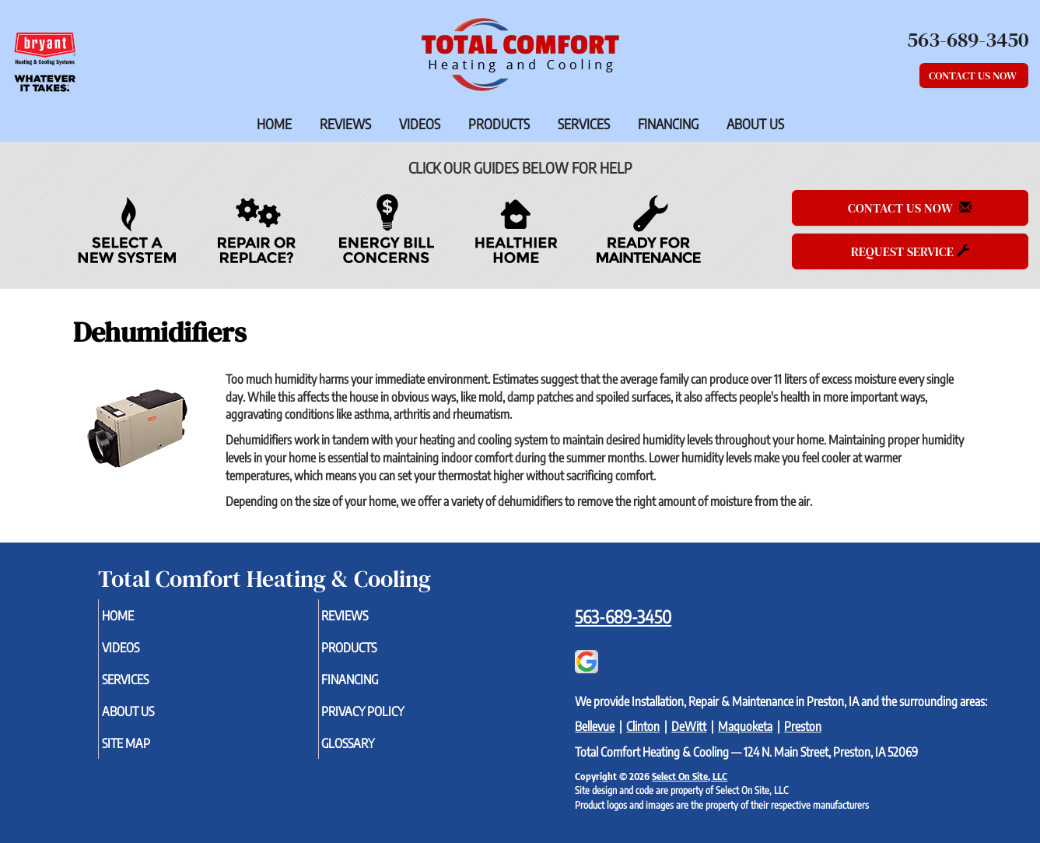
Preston (802, 726)
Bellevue (595, 726)
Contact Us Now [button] (974, 75)
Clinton (643, 726)
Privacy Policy (390, 719)
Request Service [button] (910, 251)
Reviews (345, 123)
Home (274, 123)
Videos (419, 123)
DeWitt (688, 726)
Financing (668, 123)
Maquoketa (745, 726)
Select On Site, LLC (689, 776)
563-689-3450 (623, 616)
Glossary (373, 753)
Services (584, 123)
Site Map (151, 753)
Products (499, 123)
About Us (755, 123)
